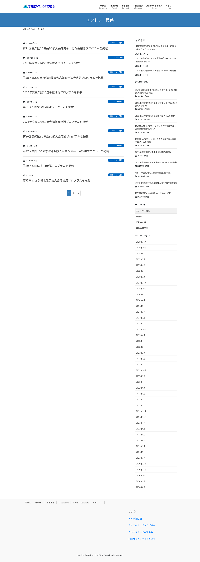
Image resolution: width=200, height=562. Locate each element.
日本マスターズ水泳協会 (140, 532)
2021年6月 (140, 428)
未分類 (139, 216)
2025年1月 (140, 276)
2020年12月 (141, 463)
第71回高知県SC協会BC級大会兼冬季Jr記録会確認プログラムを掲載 (65, 48)
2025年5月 (140, 259)
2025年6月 (140, 253)
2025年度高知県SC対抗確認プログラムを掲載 (51, 63)
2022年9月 (140, 376)
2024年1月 (140, 317)
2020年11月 (141, 469)
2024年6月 (140, 294)
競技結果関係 (142, 228)
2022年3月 (140, 399)
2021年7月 (140, 422)
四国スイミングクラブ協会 (141, 539)
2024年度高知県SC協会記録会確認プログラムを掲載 (55, 122)
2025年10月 (141, 247)
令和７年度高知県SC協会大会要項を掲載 (153, 172)
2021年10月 (141, 417)
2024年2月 (140, 311)
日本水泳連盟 (135, 518)
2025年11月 (141, 241)
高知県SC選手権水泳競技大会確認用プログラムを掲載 (56, 180)
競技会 (28, 502)
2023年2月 (140, 352)
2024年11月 (141, 282)
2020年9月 (140, 481)
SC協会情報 (63, 502)
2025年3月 (140, 270)
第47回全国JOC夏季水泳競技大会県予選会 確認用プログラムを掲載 (66, 151)
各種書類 (50, 502)
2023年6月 (140, 335)
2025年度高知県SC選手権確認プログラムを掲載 (52, 92)
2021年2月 (140, 452)
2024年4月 (140, 300)
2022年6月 (140, 387)
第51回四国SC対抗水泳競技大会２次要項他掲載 (156, 183)
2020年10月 (141, 475)
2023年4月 (140, 341)
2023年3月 (140, 347)
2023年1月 (140, 358)
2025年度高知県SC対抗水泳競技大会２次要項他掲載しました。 (156, 60)
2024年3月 (140, 306)
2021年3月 (140, 446)
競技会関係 (141, 222)
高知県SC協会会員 (81, 502)
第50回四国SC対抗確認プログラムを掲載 (48, 166)
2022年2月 (140, 405)
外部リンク (97, 502)
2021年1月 (140, 457)
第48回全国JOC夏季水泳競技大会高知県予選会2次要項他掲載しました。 (155, 127)
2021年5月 (140, 434)
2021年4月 (140, 440)
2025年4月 (140, 265)
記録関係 (39, 502)
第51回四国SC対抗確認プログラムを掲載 (48, 107)
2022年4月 (140, 393)
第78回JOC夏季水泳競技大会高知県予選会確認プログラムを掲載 (63, 78)
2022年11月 (141, 364)
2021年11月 (141, 411)
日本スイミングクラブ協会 (141, 525)
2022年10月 (141, 370)
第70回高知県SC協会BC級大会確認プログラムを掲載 (55, 136)
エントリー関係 (116, 42)
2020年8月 (140, 487)
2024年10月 (141, 288)
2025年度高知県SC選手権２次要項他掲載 (153, 152)
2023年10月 (141, 329)
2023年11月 (141, 323)
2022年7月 (140, 381)
